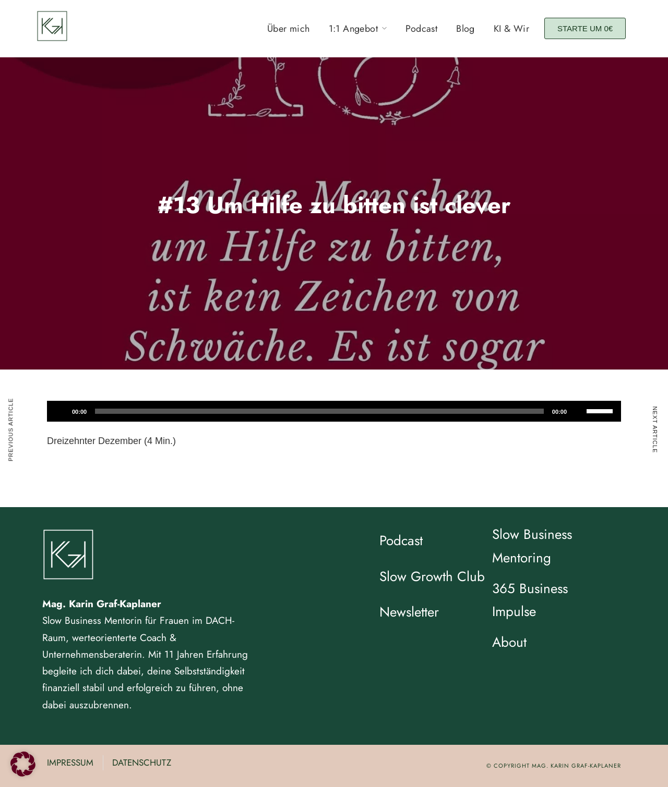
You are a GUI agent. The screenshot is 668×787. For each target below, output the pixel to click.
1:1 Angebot (353, 28)
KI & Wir (511, 28)
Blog (465, 28)
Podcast (421, 28)
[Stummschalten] (578, 411)
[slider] (319, 411)
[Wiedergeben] (60, 411)
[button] (23, 764)
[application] (334, 411)
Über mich (288, 28)
